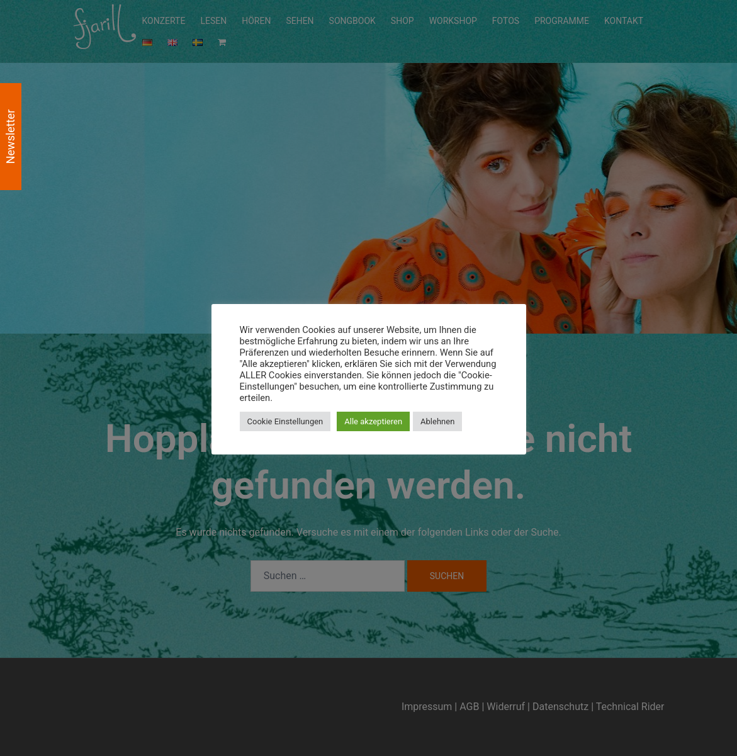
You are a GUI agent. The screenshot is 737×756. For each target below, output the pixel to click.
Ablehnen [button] (437, 421)
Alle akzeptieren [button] (373, 421)
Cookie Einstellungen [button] (285, 421)
